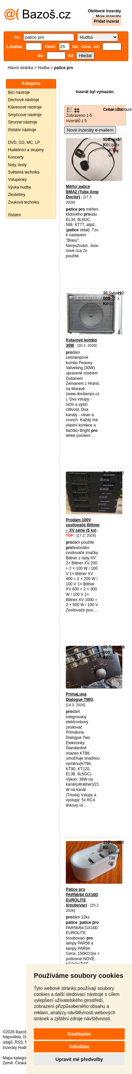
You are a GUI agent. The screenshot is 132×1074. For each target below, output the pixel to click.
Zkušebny (16, 194)
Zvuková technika (23, 202)
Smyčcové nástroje (25, 114)
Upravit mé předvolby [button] (79, 1059)
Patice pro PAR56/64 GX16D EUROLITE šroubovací (82, 897)
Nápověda (12, 1037)
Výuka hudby (19, 187)
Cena (108, 109)
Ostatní (14, 215)
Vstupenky (17, 179)
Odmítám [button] (79, 1046)
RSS (19, 1042)
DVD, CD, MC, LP (24, 142)
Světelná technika (24, 172)
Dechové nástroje (23, 99)
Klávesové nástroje (25, 107)
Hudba (43, 67)
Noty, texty (17, 165)
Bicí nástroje (19, 92)
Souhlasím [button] (79, 1034)
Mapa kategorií (16, 1058)
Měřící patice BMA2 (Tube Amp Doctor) (82, 191)
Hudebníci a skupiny (26, 150)
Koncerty (16, 157)
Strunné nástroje (22, 122)
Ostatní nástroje (22, 129)
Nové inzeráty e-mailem (90, 129)
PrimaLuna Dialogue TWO (79, 697)
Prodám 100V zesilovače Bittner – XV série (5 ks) (83, 525)
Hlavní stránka (20, 67)
